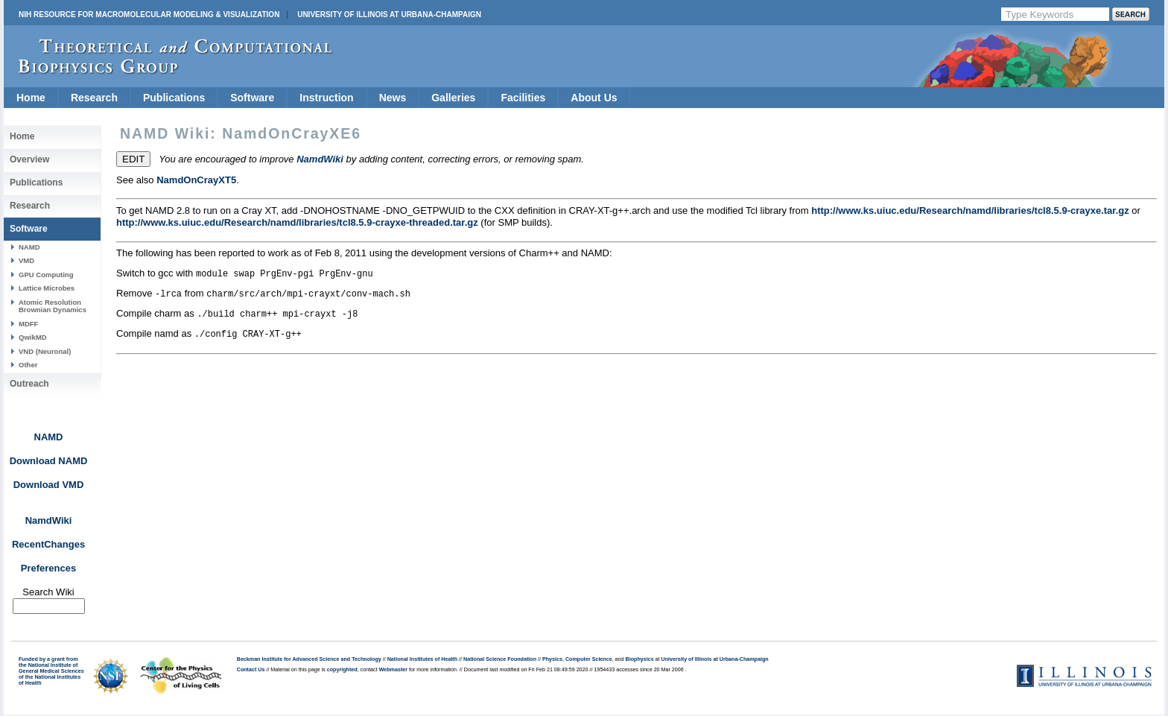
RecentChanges (48, 544)
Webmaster (393, 670)
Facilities (523, 98)
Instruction (326, 98)
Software (252, 98)
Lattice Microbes (46, 288)
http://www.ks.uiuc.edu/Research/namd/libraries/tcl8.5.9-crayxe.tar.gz (970, 210)
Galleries (453, 98)
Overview (29, 159)
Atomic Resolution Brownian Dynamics (52, 306)
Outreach (29, 383)
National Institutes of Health (422, 659)
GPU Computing (46, 274)
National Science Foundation (499, 659)
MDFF (28, 324)
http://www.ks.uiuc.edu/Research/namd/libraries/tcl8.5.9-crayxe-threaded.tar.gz (297, 222)
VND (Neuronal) (45, 351)
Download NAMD (49, 460)
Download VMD (48, 484)
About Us (594, 98)
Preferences (48, 568)
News (393, 98)
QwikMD (33, 337)
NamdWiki (48, 520)
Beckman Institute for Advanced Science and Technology (309, 659)
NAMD (29, 247)
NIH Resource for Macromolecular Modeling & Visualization (149, 14)
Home (30, 98)
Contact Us (251, 670)
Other (28, 365)
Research (94, 98)
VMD (26, 260)
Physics (552, 659)
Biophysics (640, 659)
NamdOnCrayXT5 (196, 180)
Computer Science (588, 659)
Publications (174, 98)
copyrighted (342, 670)
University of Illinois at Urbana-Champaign (389, 14)
